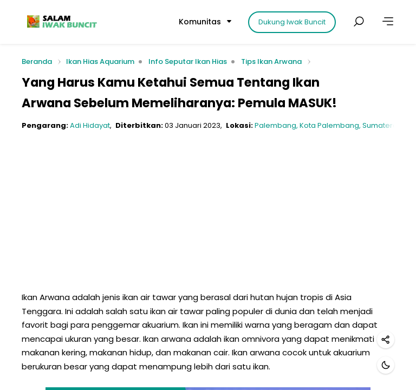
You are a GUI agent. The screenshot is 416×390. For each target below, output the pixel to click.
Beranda (37, 62)
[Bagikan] (385, 339)
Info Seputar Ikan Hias (187, 61)
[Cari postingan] (358, 21)
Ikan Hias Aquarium (100, 61)
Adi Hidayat (90, 125)
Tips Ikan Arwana (271, 61)
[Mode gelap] (385, 365)
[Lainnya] (387, 21)
